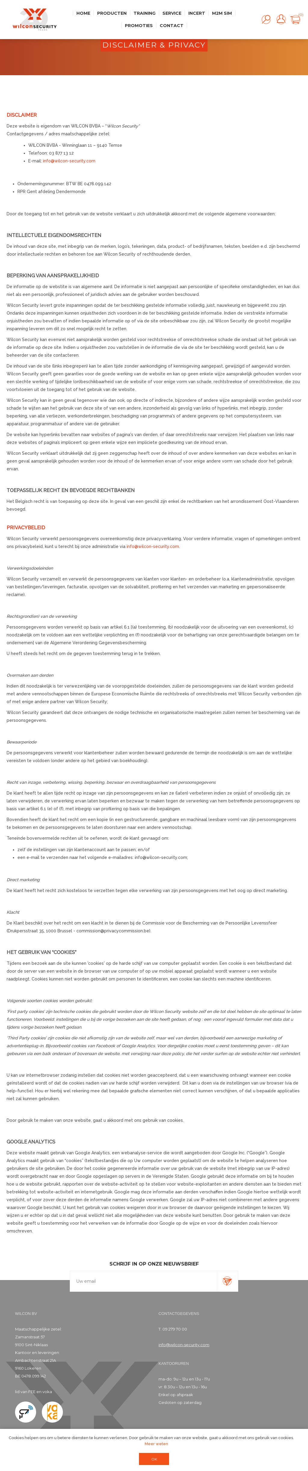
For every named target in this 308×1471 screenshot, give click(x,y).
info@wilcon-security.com (69, 160)
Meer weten (156, 1444)
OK (154, 1459)
